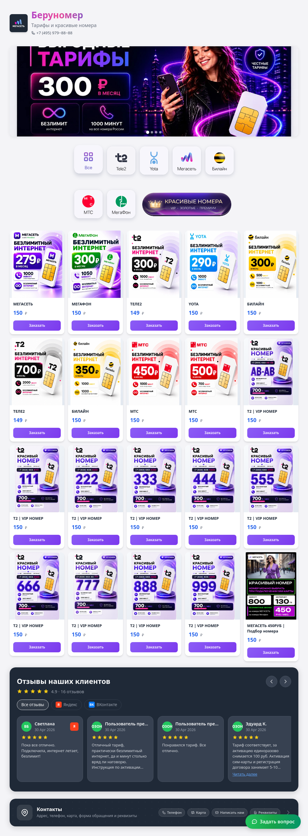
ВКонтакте (103, 705)
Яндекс (66, 705)
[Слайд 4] (160, 132)
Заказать (37, 325)
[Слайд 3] (156, 132)
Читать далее (245, 774)
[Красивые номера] (186, 203)
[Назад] (271, 681)
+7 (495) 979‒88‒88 (51, 32)
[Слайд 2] (152, 132)
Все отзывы (32, 704)
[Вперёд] (285, 681)
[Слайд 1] (147, 132)
